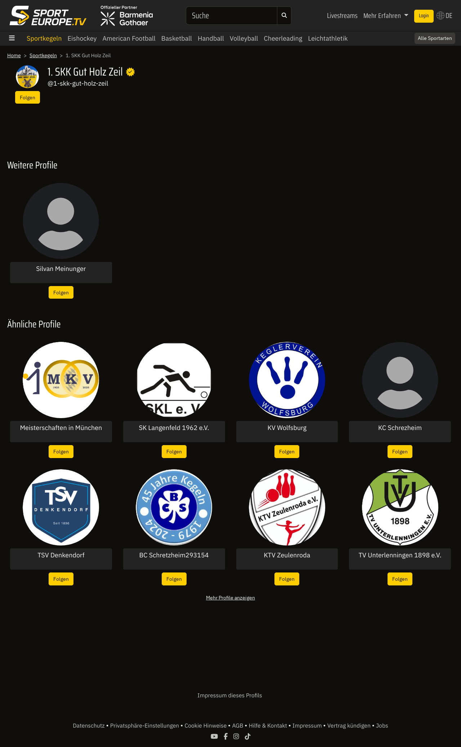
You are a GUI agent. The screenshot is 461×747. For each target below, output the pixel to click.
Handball (211, 38)
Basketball (176, 38)
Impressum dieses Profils (229, 695)
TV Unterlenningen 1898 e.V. (400, 555)
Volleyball (244, 38)
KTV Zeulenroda (287, 555)
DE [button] (444, 15)
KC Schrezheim (400, 428)
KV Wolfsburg (287, 428)
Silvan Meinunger (61, 269)
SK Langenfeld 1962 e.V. (174, 428)
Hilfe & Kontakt (268, 725)
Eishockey (82, 38)
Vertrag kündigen (349, 725)
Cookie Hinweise (206, 725)
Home (14, 55)
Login (424, 16)
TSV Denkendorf (60, 555)
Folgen (27, 97)
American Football (129, 38)
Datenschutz (89, 725)
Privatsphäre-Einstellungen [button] (145, 725)
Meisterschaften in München (61, 428)
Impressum (307, 725)
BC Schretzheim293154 (174, 555)
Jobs (382, 725)
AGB (238, 725)
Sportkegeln (44, 38)
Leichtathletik (328, 38)
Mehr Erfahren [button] (382, 15)
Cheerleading (283, 38)
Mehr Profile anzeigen (230, 597)
